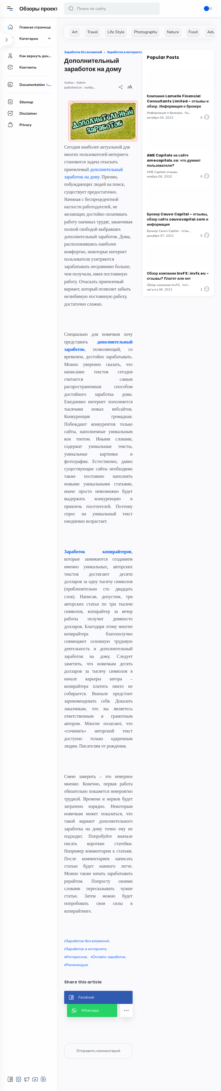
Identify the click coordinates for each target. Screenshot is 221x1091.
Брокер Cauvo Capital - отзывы (169, 231)
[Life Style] (116, 32)
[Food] (193, 32)
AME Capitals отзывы (162, 172)
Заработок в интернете (86, 949)
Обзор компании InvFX (163, 285)
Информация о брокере (164, 113)
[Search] (112, 9)
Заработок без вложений (87, 941)
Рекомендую (77, 965)
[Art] (75, 32)
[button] (71, 9)
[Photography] (145, 32)
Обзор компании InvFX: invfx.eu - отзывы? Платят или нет (178, 276)
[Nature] (173, 32)
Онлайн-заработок (108, 957)
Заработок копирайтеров (97, 551)
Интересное (76, 957)
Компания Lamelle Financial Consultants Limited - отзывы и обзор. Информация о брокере (178, 101)
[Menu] (10, 8)
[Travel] (92, 32)
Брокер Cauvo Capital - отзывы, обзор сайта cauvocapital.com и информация (177, 219)
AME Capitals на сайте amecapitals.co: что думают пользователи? (174, 160)
